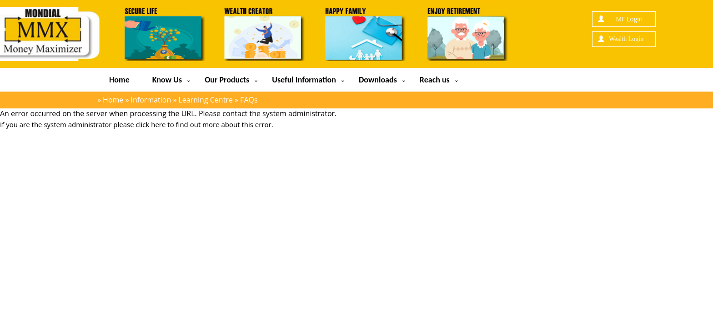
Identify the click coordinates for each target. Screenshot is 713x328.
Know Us (167, 80)
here (158, 124)
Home (119, 80)
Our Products (227, 80)
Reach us (435, 80)
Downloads (378, 80)
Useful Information (304, 80)
